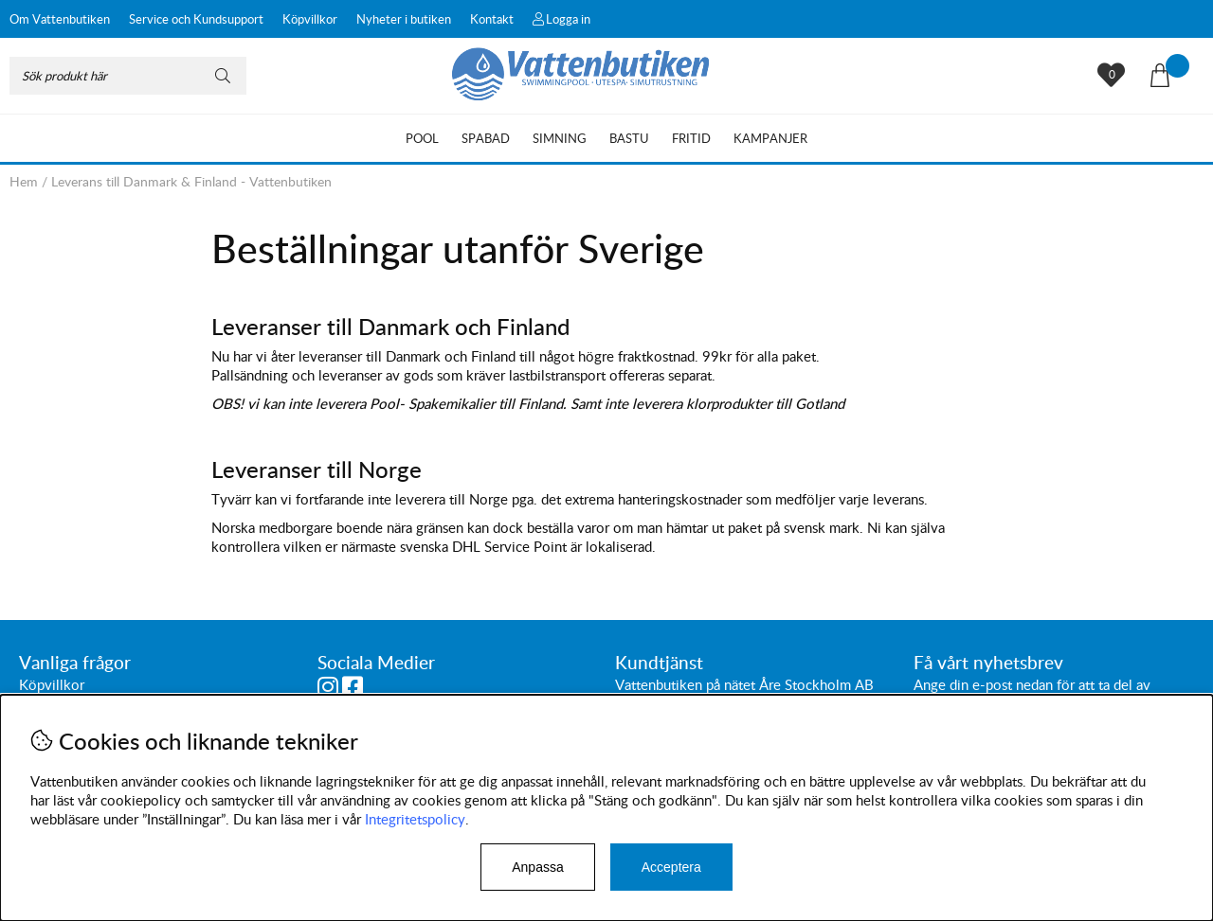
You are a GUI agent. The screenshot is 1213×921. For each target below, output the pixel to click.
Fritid (691, 138)
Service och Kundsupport (196, 18)
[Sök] (127, 76)
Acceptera (671, 867)
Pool (422, 138)
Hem (23, 181)
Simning (560, 138)
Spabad (486, 138)
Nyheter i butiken (403, 18)
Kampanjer (770, 138)
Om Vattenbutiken (59, 18)
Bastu (629, 138)
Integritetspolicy (415, 818)
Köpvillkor (309, 18)
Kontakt (492, 18)
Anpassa (537, 867)
